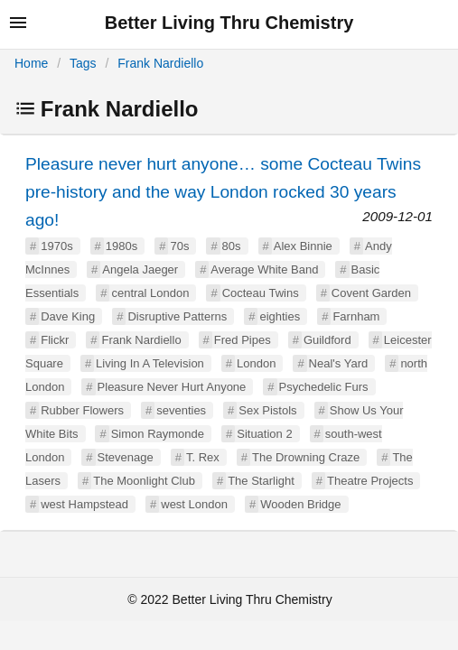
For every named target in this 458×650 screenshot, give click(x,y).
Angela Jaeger (140, 269)
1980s (121, 246)
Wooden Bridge (300, 504)
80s (231, 246)
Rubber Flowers (82, 410)
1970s (56, 246)
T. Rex (203, 457)
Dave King (68, 316)
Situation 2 (264, 434)
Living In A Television (150, 363)
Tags (83, 63)
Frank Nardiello (160, 63)
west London (194, 504)
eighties (279, 316)
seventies (181, 410)
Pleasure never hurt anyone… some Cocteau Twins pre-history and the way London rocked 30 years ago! (223, 191)
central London (150, 293)
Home (31, 63)
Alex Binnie (303, 246)
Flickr (55, 340)
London (256, 363)
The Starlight (261, 481)
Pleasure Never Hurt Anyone (172, 387)
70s (179, 246)
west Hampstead (84, 504)
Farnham (355, 316)
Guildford (327, 340)
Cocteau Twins (260, 293)
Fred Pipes (242, 340)
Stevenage (126, 457)
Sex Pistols (267, 410)
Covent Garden (371, 293)
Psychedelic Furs (324, 387)
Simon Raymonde (157, 434)
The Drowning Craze (306, 457)
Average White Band (264, 269)
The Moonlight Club (144, 481)
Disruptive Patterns (177, 316)
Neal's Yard (339, 363)
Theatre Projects (370, 481)
